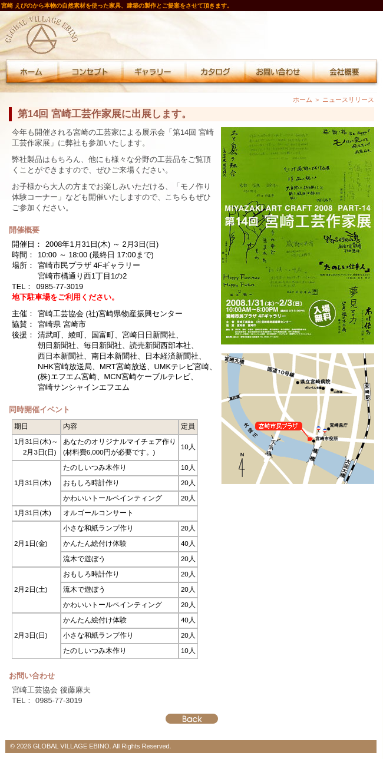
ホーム (302, 99)
